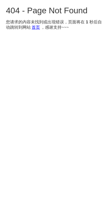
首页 (36, 27)
